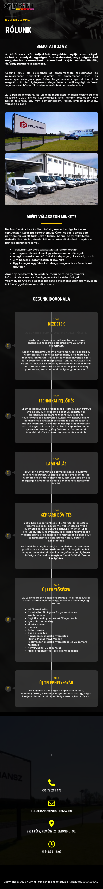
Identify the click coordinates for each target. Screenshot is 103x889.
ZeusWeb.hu (90, 881)
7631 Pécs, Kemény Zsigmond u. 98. (51, 831)
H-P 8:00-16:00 (51, 851)
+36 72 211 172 (52, 790)
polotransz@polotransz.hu (51, 811)
